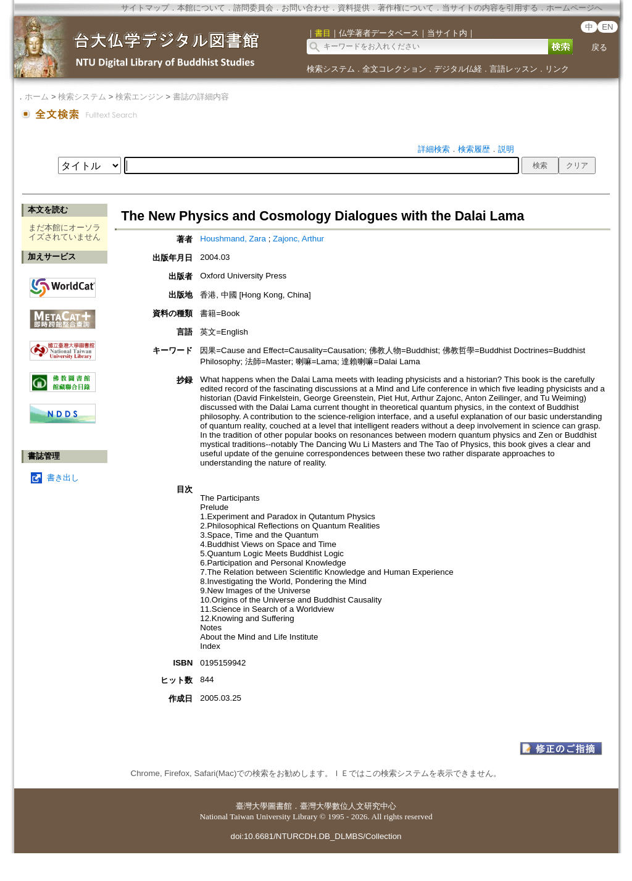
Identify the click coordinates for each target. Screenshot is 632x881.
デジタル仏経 (458, 68)
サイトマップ (145, 7)
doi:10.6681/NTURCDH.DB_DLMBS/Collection (315, 836)
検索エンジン (139, 96)
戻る (599, 47)
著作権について (406, 7)
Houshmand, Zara (234, 238)
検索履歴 (474, 149)
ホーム (37, 96)
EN (607, 26)
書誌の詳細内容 (201, 96)
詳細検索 (434, 149)
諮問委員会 (253, 7)
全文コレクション (394, 68)
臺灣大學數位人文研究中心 (348, 806)
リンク (557, 68)
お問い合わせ (305, 7)
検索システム (331, 68)
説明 (506, 149)
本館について (201, 7)
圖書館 (280, 806)
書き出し (63, 477)
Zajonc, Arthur (298, 238)
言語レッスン (513, 68)
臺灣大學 (252, 806)
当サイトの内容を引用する (490, 7)
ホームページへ (574, 7)
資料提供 (354, 7)
